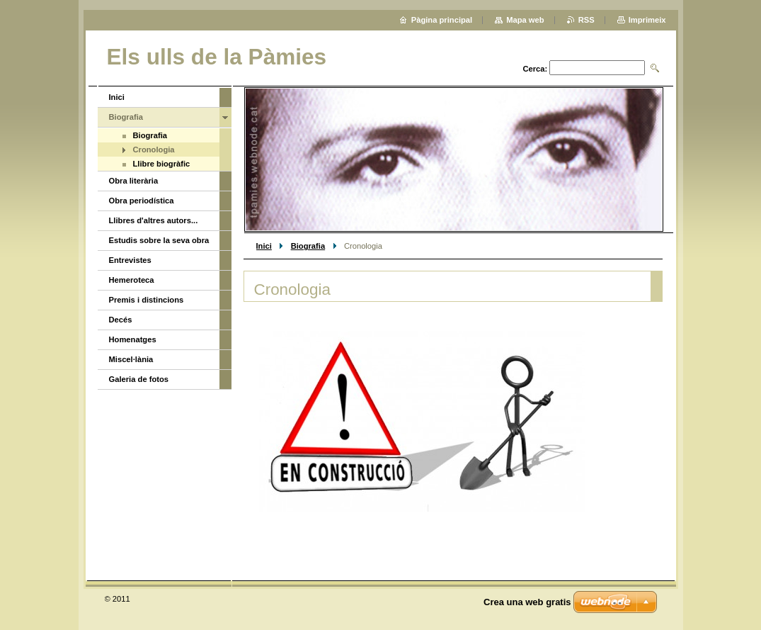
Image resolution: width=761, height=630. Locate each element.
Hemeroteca (131, 280)
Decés (120, 319)
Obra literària (134, 180)
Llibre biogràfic (161, 163)
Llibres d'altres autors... (153, 220)
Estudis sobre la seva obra (159, 240)
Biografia (308, 246)
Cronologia (154, 149)
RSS (586, 20)
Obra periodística (141, 200)
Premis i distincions (146, 300)
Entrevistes (130, 260)
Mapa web (525, 20)
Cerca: (534, 68)
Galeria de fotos (139, 379)
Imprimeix (647, 20)
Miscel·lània (131, 359)
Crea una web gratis (527, 602)
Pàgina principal (441, 20)
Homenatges (132, 339)
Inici (264, 246)
